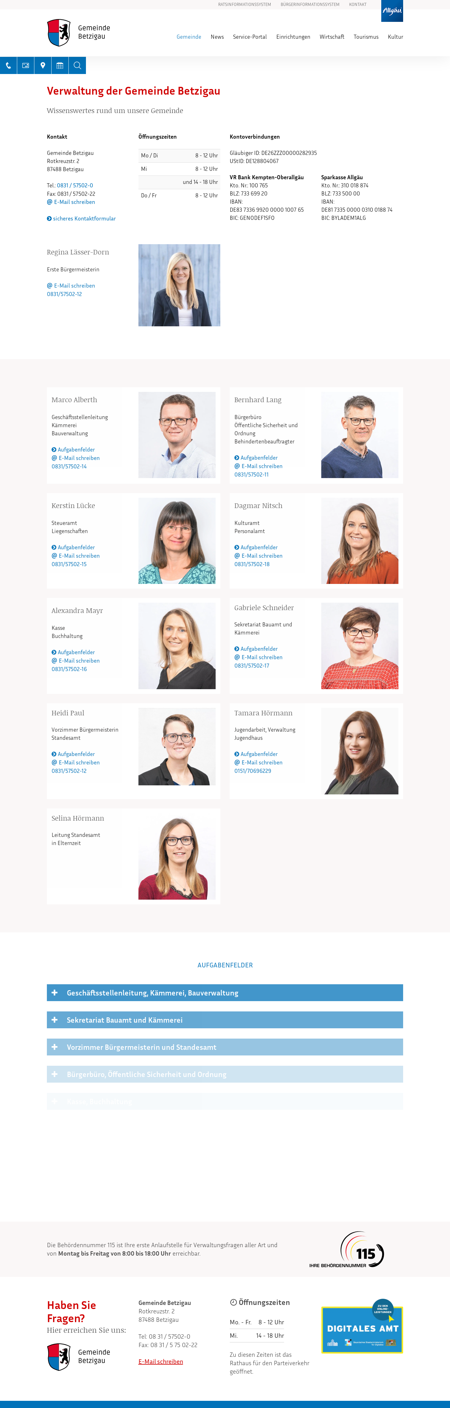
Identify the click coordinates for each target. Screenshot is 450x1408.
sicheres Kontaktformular (81, 218)
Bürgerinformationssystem (310, 4)
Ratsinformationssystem (244, 4)
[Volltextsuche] (77, 65)
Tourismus (366, 37)
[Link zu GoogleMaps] (43, 65)
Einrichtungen (293, 37)
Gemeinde (189, 37)
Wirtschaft (332, 37)
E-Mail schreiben (74, 202)
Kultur (395, 37)
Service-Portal (250, 37)
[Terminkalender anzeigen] (60, 65)
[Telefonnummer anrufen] (8, 65)
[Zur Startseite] (90, 32)
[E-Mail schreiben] (25, 65)
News (217, 37)
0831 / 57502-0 (75, 185)
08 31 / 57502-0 (169, 1336)
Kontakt (358, 4)
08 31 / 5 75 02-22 (174, 1345)
